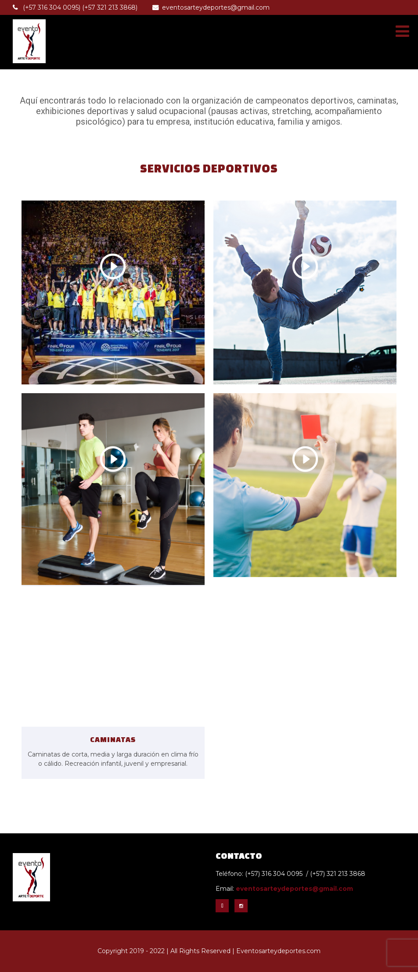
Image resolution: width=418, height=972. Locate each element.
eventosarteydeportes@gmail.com (211, 7)
